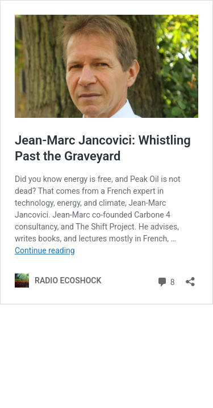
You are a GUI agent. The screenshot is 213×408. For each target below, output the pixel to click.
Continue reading (45, 250)
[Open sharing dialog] (190, 278)
